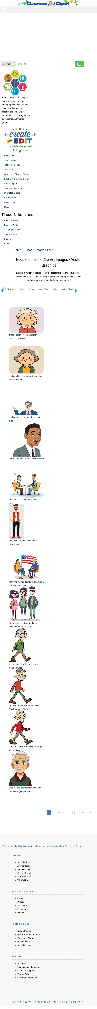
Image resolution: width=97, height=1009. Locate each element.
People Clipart (44, 250)
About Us (21, 963)
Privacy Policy (23, 974)
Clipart (7, 207)
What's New (23, 880)
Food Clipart (10, 202)
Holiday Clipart (24, 873)
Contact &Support (25, 970)
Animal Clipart (23, 866)
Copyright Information (27, 977)
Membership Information (28, 967)
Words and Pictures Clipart (16, 174)
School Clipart (10, 160)
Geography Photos (13, 229)
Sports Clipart (10, 183)
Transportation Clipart (14, 188)
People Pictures (24, 941)
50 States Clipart (12, 193)
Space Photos (10, 234)
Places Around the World (28, 934)
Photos (7, 239)
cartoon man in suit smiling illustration (26, 458)
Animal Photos (11, 220)
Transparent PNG (12, 165)
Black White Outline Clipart (16, 179)
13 (90, 812)
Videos (7, 243)
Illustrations (22, 909)
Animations (22, 905)
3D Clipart (8, 169)
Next (83, 812)
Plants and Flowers (26, 938)
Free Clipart (9, 155)
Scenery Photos (11, 225)
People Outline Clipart (63, 289)
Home (17, 250)
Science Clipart (11, 197)
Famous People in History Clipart (34, 289)
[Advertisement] (48, 35)
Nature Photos (24, 931)
